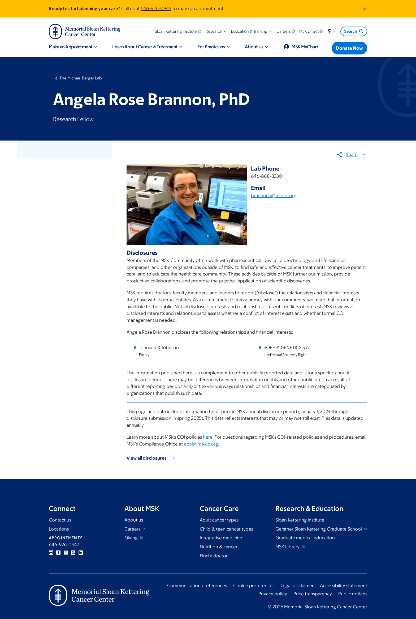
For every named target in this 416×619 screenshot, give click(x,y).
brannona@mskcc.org (273, 195)
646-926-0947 (64, 544)
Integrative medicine (221, 537)
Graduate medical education (305, 537)
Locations (59, 529)
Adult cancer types (219, 520)
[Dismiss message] (364, 8)
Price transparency (312, 593)
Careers (132, 529)
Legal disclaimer (297, 585)
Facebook (58, 552)
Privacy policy (272, 593)
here (208, 437)
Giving (131, 537)
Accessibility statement (343, 585)
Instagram (51, 552)
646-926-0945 (156, 8)
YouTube (73, 552)
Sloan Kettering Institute (299, 520)
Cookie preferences (253, 585)
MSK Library (288, 546)
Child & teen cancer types (226, 529)
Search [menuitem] (354, 31)
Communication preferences (197, 585)
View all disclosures (147, 458)
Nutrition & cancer (218, 546)
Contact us (60, 520)
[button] (216, 31)
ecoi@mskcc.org (201, 444)
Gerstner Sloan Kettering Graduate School (319, 529)
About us (133, 520)
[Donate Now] (349, 48)
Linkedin (81, 552)
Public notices (352, 593)
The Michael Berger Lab (80, 78)
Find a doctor (214, 555)
